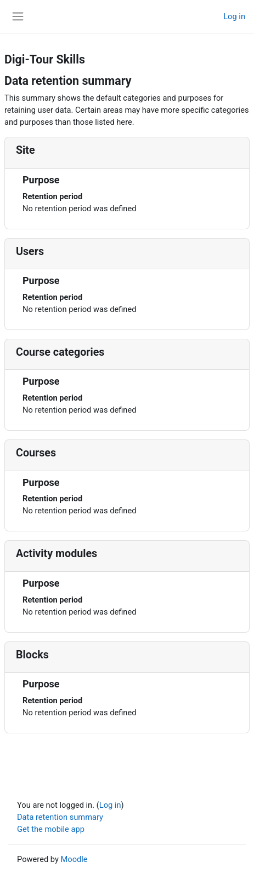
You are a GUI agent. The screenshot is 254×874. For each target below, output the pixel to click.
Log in (234, 16)
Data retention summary (60, 817)
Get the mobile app (50, 829)
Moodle (74, 859)
